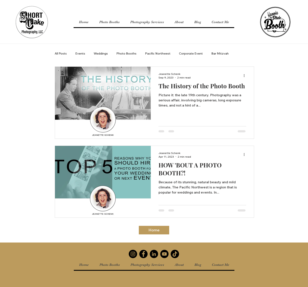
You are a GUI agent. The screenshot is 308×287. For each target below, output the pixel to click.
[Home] (154, 230)
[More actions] (245, 75)
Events (80, 53)
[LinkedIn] (154, 254)
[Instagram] (133, 254)
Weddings (101, 53)
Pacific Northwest (157, 53)
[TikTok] (175, 254)
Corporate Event (191, 53)
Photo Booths (126, 53)
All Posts (61, 53)
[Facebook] (143, 254)
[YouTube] (164, 254)
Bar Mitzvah (220, 53)
